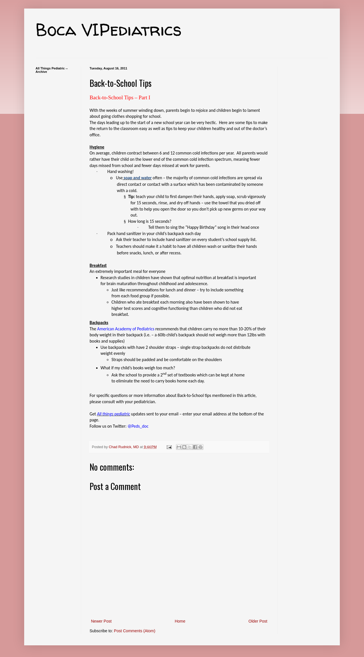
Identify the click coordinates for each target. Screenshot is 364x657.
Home (180, 621)
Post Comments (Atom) (134, 631)
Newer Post (101, 621)
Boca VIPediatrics (109, 29)
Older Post (258, 621)
